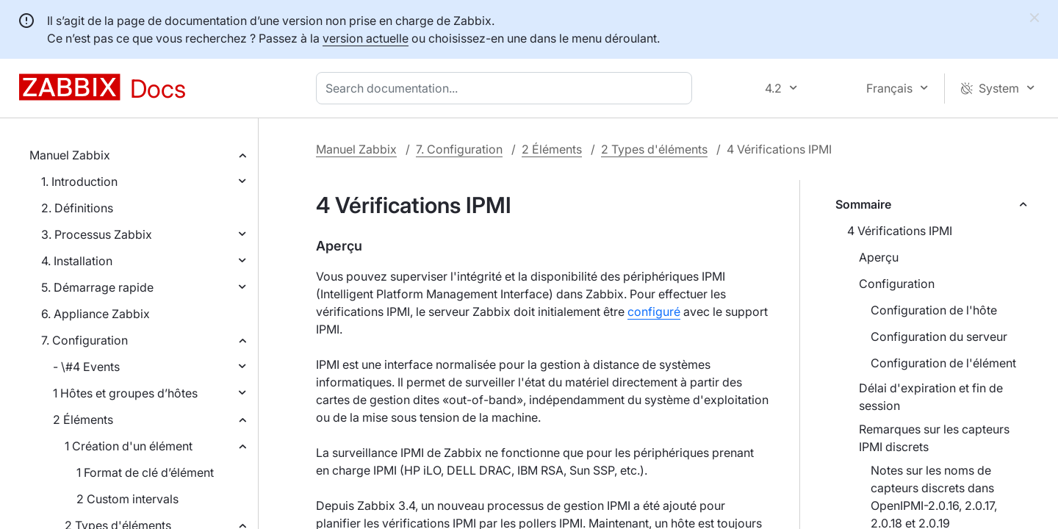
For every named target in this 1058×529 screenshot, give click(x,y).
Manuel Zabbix (69, 155)
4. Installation (76, 260)
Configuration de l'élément (943, 363)
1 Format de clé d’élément (145, 472)
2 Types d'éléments (654, 149)
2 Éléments (83, 419)
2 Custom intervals (127, 499)
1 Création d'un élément (128, 446)
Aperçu (879, 257)
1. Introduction (79, 181)
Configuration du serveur (939, 336)
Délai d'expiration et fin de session (931, 397)
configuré (653, 311)
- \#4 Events (86, 366)
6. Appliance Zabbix (95, 313)
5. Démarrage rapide (97, 287)
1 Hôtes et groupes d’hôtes (125, 393)
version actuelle (366, 38)
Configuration (897, 283)
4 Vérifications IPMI (899, 230)
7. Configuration (84, 340)
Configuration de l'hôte (934, 310)
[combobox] (507, 88)
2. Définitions (77, 208)
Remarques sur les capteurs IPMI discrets (934, 438)
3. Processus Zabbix (96, 234)
